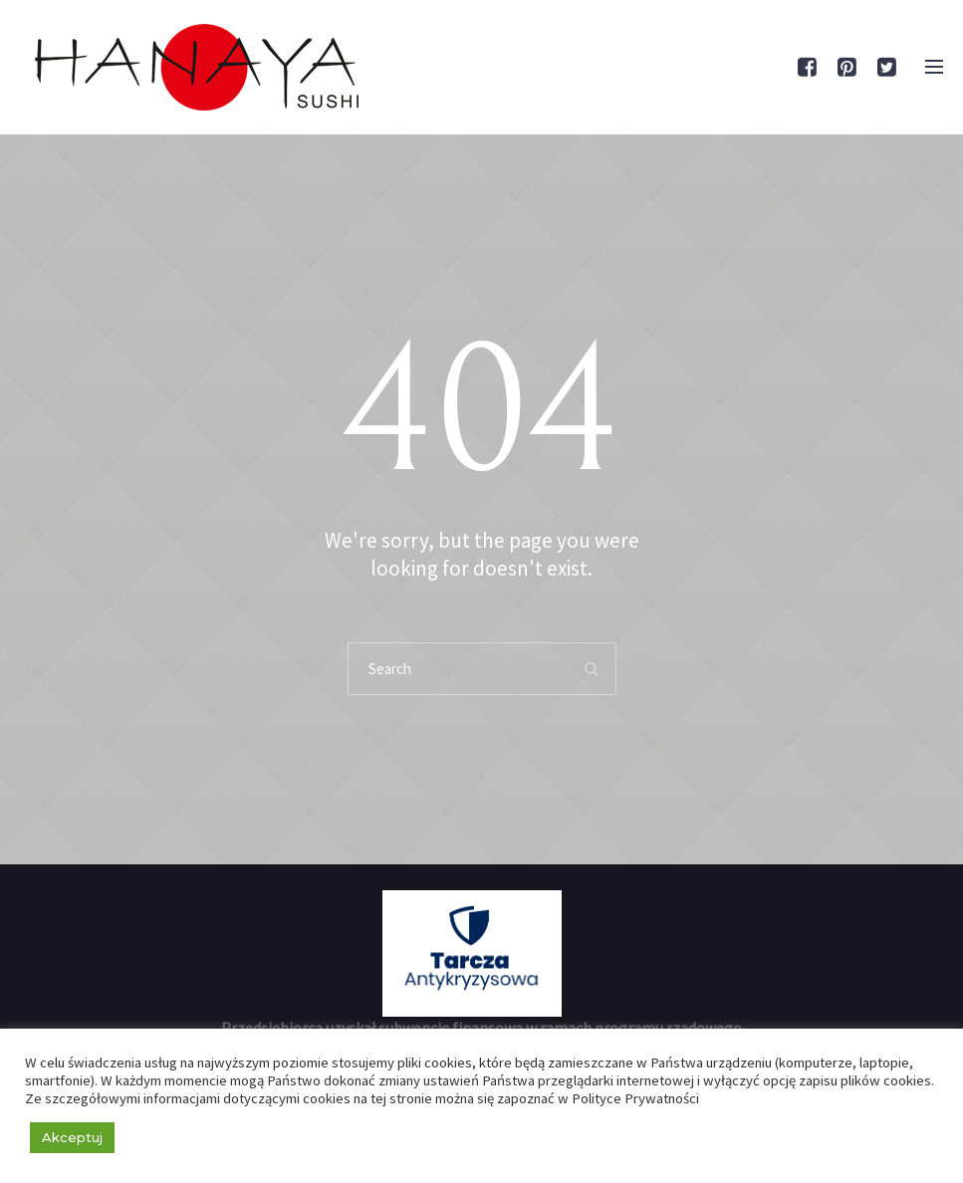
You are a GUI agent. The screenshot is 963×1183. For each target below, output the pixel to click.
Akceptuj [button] (72, 1137)
